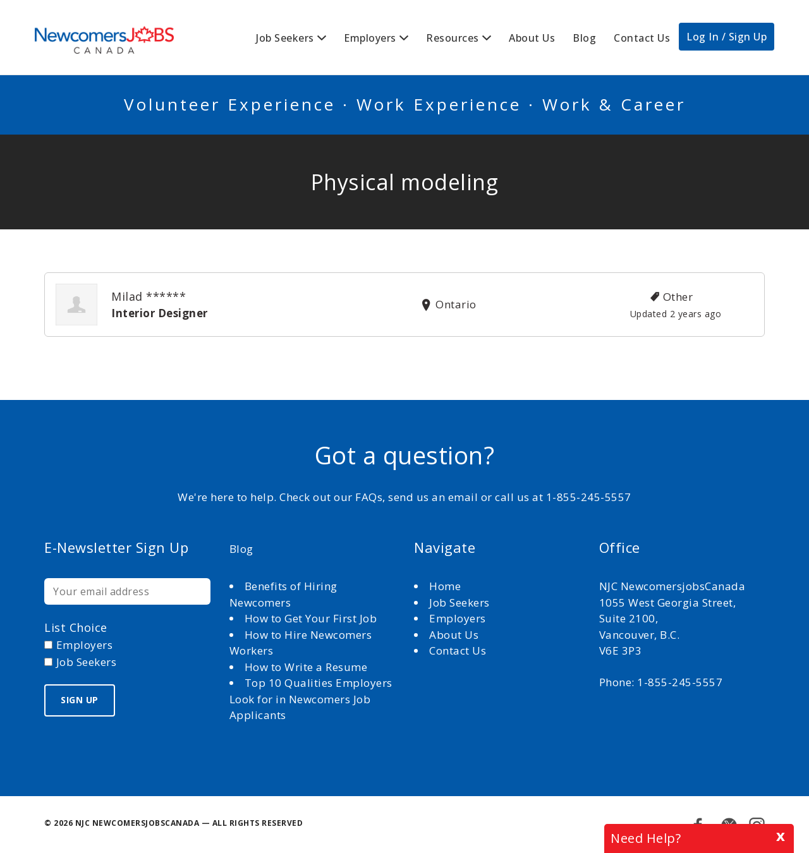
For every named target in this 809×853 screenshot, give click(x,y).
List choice (75, 627)
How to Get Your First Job (311, 618)
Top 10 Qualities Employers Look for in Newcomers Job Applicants (310, 698)
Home (446, 586)
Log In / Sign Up (726, 37)
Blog (584, 38)
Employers (370, 38)
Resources (452, 38)
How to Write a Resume (306, 667)
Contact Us (642, 38)
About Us (532, 38)
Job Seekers (285, 38)
